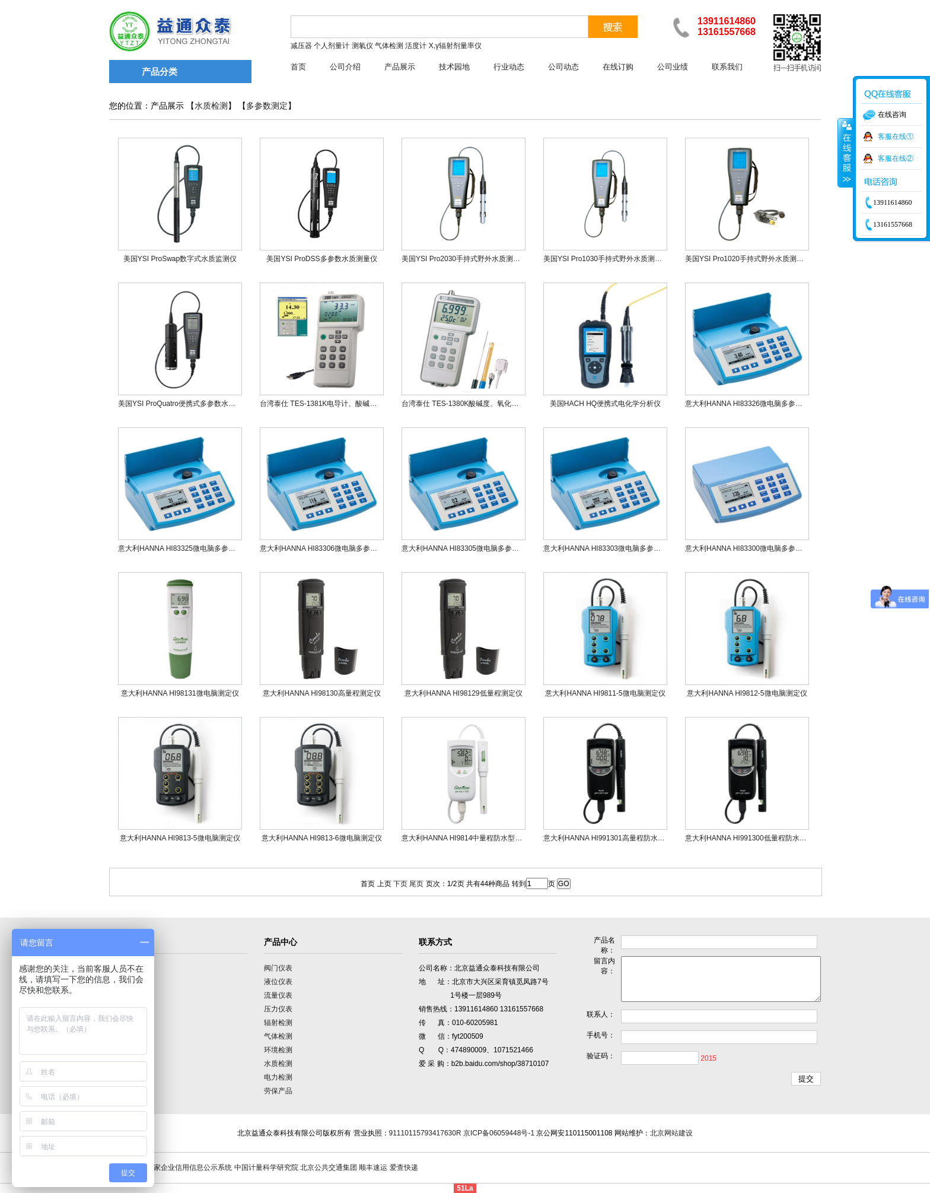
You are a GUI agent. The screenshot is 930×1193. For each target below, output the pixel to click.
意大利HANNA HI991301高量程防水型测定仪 (614, 838)
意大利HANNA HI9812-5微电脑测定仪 (747, 693)
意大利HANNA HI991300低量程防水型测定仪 (756, 838)
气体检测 (278, 1036)
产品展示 (399, 66)
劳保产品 (278, 1091)
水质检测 (211, 105)
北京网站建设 (671, 1133)
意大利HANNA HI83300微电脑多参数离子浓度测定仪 (768, 548)
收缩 (845, 153)
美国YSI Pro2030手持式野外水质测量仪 (464, 259)
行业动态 (508, 66)
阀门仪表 (278, 968)
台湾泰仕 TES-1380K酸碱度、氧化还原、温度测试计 (485, 403)
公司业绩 (672, 66)
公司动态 (563, 66)
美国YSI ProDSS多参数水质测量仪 (321, 259)
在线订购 (618, 66)
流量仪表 (278, 995)
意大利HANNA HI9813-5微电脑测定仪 (180, 838)
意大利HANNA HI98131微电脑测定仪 (179, 693)
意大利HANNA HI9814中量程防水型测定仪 (469, 838)
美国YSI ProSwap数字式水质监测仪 (180, 259)
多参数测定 (267, 105)
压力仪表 (278, 1009)
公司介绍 (345, 66)
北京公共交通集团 (328, 1167)
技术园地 (454, 66)
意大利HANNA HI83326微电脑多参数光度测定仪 (761, 403)
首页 (298, 66)
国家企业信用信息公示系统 (189, 1167)
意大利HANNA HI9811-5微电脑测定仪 (605, 693)
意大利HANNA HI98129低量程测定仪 (463, 693)
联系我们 (727, 66)
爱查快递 (404, 1167)
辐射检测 (278, 1023)
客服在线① (895, 136)
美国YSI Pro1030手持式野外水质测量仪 (606, 259)
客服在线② (895, 158)
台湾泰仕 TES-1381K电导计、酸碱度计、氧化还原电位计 (350, 403)
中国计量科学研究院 (266, 1167)
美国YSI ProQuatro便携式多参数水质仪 (180, 403)
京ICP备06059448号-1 (498, 1133)
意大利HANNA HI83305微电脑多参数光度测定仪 (478, 548)
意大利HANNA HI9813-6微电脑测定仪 (321, 838)
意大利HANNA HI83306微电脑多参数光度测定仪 (336, 548)
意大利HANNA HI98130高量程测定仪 (321, 693)
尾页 (416, 884)
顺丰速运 (373, 1167)
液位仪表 (278, 982)
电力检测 (278, 1077)
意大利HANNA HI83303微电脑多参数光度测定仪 (619, 548)
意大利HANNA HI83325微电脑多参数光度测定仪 (194, 548)
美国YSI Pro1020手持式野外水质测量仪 (748, 259)
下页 (400, 884)
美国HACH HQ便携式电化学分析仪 (605, 403)
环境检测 (278, 1050)
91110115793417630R (425, 1133)
